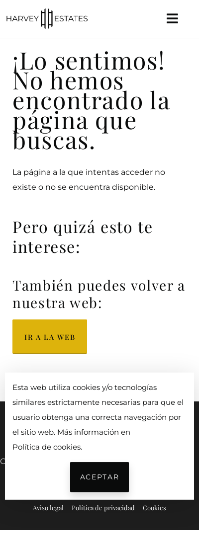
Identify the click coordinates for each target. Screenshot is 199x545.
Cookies (154, 507)
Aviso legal (48, 507)
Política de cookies (46, 446)
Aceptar (99, 476)
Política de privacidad (103, 507)
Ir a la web (49, 337)
